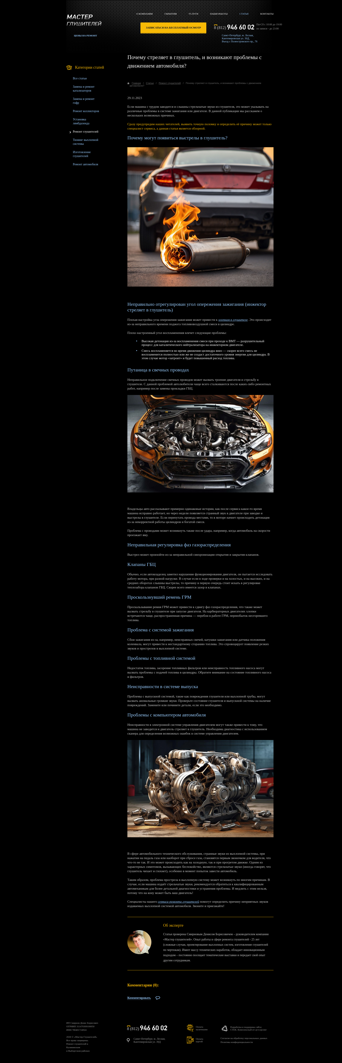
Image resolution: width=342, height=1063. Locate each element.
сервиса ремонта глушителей (178, 901)
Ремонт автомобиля (85, 164)
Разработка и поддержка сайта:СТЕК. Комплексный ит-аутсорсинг (248, 1028)
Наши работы (219, 13)
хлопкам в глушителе (233, 319)
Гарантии (170, 13)
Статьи (243, 13)
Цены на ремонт (85, 35)
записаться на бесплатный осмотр (173, 27)
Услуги (193, 13)
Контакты (267, 13)
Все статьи (80, 78)
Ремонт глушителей (85, 131)
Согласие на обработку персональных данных (244, 1038)
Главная (136, 83)
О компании (144, 13)
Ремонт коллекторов (86, 111)
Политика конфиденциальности (237, 1042)
